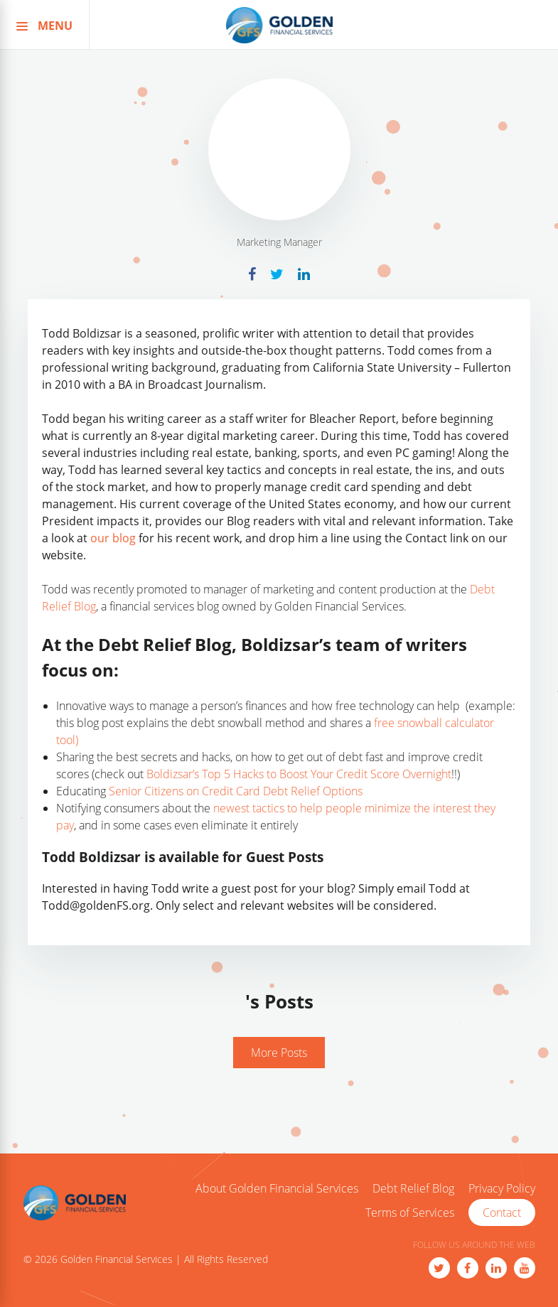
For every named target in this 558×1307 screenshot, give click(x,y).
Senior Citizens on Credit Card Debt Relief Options (236, 791)
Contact (502, 1212)
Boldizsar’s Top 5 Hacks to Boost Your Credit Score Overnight (298, 774)
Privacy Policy (501, 1189)
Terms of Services (409, 1213)
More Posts (279, 1052)
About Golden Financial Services (276, 1189)
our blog (113, 538)
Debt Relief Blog (413, 1189)
